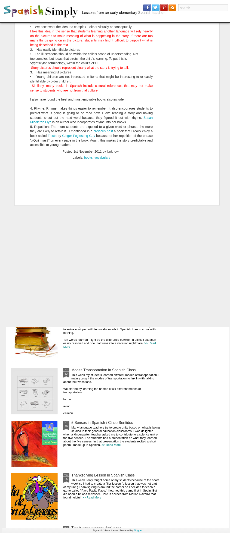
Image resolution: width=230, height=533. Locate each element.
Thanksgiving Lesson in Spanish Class (103, 475)
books (88, 99)
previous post (103, 73)
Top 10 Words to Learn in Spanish (99, 317)
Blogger (138, 530)
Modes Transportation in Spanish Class (103, 370)
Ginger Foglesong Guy (78, 77)
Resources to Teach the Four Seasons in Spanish (35, 230)
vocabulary (102, 99)
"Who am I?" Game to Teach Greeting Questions (92, 230)
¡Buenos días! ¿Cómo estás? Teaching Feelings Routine (147, 230)
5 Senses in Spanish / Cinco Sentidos (102, 423)
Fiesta (52, 77)
